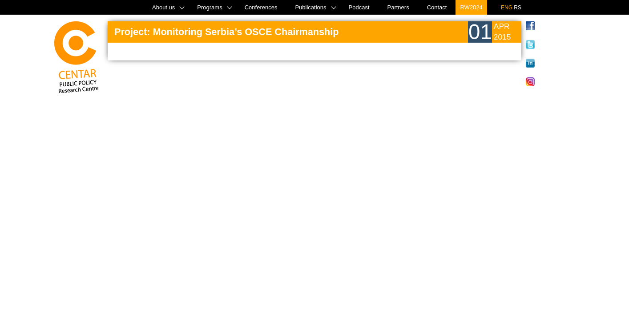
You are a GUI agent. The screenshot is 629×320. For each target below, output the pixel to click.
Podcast (359, 7)
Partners (398, 7)
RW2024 (471, 7)
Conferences (261, 7)
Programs (209, 7)
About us (163, 7)
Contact (437, 7)
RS (517, 7)
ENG (506, 7)
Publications (310, 7)
